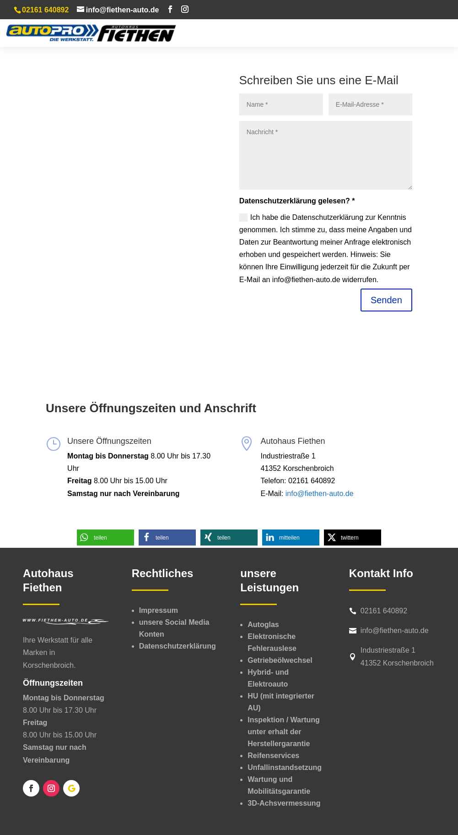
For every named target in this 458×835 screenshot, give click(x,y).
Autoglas (263, 624)
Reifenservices (273, 755)
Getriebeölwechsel (280, 660)
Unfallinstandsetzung (285, 767)
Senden (386, 300)
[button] (105, 537)
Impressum (158, 610)
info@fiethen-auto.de (320, 493)
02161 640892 (384, 611)
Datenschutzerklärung (177, 646)
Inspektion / (284, 732)
